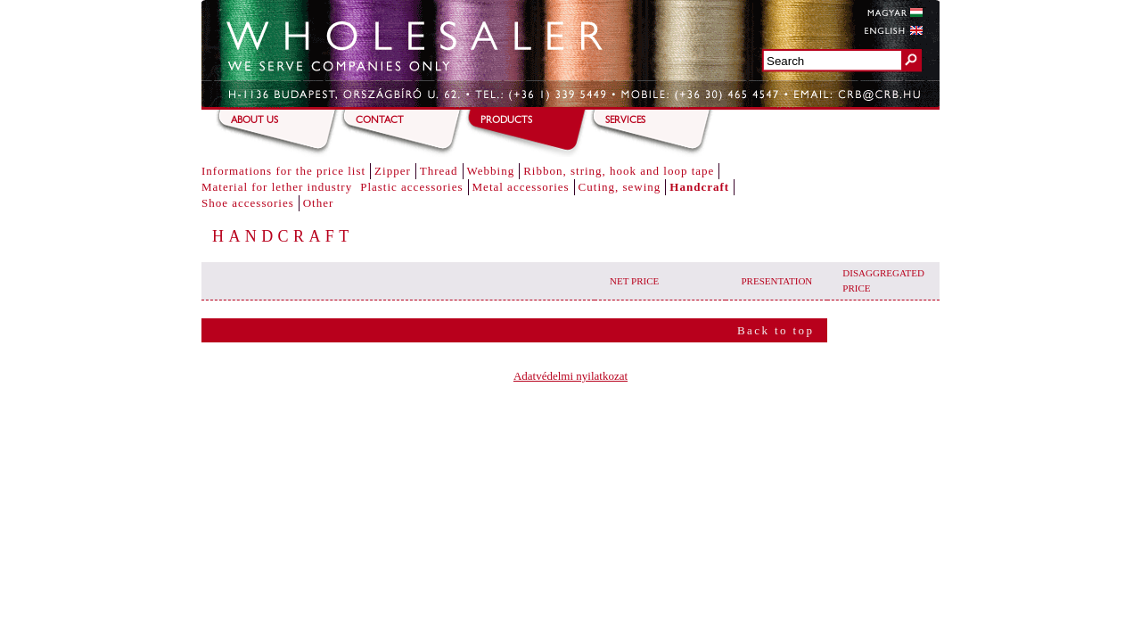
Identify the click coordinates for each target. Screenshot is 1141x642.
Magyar (893, 12)
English (893, 30)
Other (318, 203)
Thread (439, 170)
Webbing (491, 170)
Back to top (775, 330)
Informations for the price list (283, 170)
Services (625, 121)
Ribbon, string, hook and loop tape (618, 170)
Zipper (392, 170)
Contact (380, 121)
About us (254, 121)
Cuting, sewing (620, 186)
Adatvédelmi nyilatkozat (570, 376)
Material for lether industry (276, 186)
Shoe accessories (247, 203)
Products (506, 121)
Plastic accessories (411, 186)
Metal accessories (521, 186)
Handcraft (699, 186)
